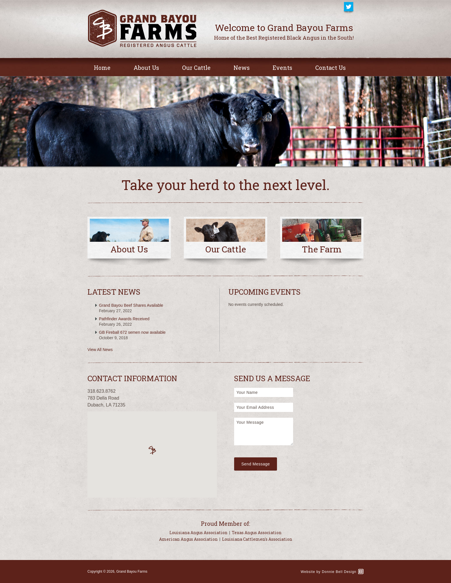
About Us (146, 67)
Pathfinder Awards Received (124, 319)
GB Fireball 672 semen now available (132, 332)
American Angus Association (188, 539)
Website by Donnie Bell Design (328, 572)
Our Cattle (196, 67)
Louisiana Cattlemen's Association (257, 539)
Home (102, 67)
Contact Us (330, 67)
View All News (100, 350)
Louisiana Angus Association (198, 532)
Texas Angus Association (257, 532)
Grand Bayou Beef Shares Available (131, 305)
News (242, 67)
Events (282, 67)
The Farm (322, 249)
